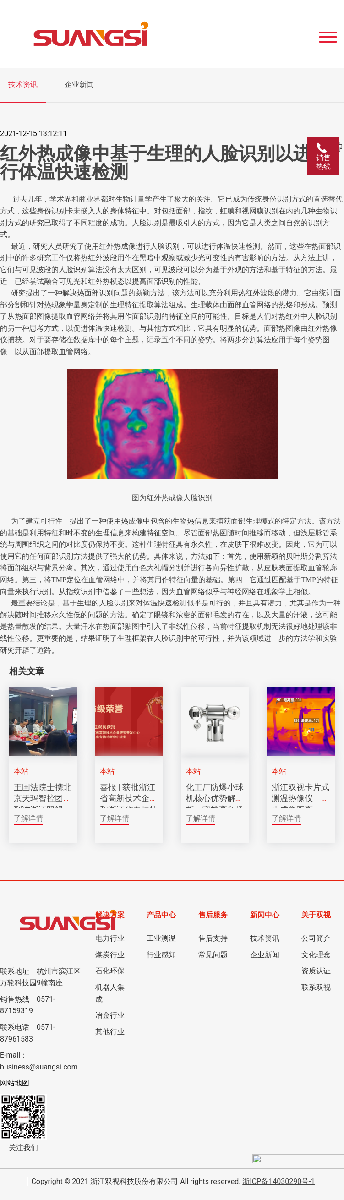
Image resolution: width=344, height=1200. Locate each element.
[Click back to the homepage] (129, 34)
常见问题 (213, 954)
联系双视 (316, 987)
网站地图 (14, 1083)
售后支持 (213, 938)
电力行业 (110, 938)
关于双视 (316, 915)
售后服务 (213, 915)
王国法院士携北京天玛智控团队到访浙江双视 (42, 798)
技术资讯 (23, 84)
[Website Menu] (328, 34)
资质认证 (316, 970)
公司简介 (316, 938)
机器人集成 (110, 993)
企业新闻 (79, 84)
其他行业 (110, 1031)
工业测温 (161, 938)
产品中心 (161, 915)
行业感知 (161, 954)
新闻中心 (264, 915)
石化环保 (110, 970)
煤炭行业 (110, 954)
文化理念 (316, 954)
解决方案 (110, 915)
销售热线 (323, 156)
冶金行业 (110, 1015)
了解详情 (28, 818)
